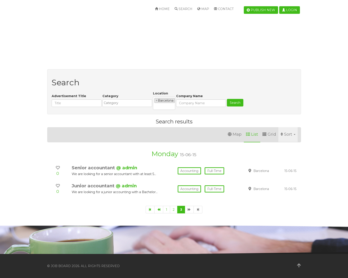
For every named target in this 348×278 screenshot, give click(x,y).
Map (203, 9)
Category (110, 96)
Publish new (261, 10)
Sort (288, 134)
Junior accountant (94, 185)
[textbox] (128, 103)
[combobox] (127, 103)
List (252, 134)
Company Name (189, 96)
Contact (224, 9)
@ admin (126, 167)
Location (160, 93)
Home (162, 9)
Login (289, 10)
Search (183, 9)
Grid (269, 134)
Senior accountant (94, 167)
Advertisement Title (69, 96)
